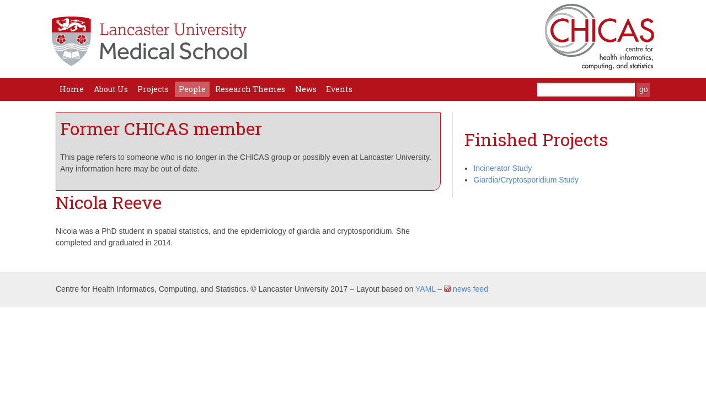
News (306, 89)
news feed (466, 289)
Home (72, 89)
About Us (111, 89)
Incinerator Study (502, 168)
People (192, 89)
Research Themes (250, 89)
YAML (425, 289)
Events (339, 89)
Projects (153, 89)
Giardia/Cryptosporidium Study (526, 179)
